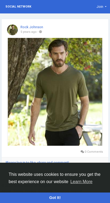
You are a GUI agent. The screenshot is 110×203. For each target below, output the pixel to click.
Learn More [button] (81, 181)
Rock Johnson (31, 27)
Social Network (18, 6)
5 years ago (28, 32)
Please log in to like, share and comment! (37, 163)
